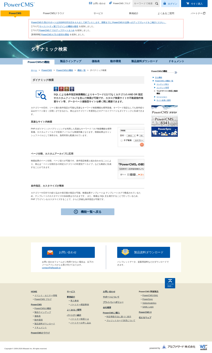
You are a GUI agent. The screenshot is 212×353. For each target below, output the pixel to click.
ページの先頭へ (170, 285)
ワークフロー (161, 97)
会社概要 (107, 307)
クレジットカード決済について (120, 320)
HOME (34, 291)
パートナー (194, 13)
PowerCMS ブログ (121, 3)
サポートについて (111, 297)
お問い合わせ (99, 3)
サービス (98, 13)
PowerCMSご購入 (111, 313)
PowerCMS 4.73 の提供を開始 (55, 34)
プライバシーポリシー (113, 302)
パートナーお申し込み (80, 323)
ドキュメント (176, 61)
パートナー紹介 (74, 315)
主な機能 (158, 77)
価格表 (96, 61)
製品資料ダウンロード (144, 61)
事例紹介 (133, 13)
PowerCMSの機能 (64, 70)
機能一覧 (81, 70)
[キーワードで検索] (144, 3)
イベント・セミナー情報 (45, 295)
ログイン (172, 4)
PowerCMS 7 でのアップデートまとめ (56, 30)
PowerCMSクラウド (53, 13)
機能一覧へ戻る (91, 211)
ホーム (34, 70)
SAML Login (148, 307)
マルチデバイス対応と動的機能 (167, 92)
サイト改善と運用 (163, 100)
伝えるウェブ (145, 317)
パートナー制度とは (79, 319)
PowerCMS (15, 13)
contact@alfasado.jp (51, 268)
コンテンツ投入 (162, 84)
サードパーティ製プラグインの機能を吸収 (58, 26)
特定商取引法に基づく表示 (118, 316)
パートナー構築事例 (79, 304)
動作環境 (115, 61)
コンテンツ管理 (162, 88)
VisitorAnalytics (149, 303)
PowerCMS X (145, 312)
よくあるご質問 (166, 13)
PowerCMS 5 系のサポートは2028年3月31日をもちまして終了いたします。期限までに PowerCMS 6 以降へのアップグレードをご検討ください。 (98, 22)
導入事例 (74, 301)
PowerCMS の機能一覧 (164, 81)
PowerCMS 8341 (150, 295)
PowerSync (147, 299)
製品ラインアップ (70, 61)
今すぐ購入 (197, 4)
